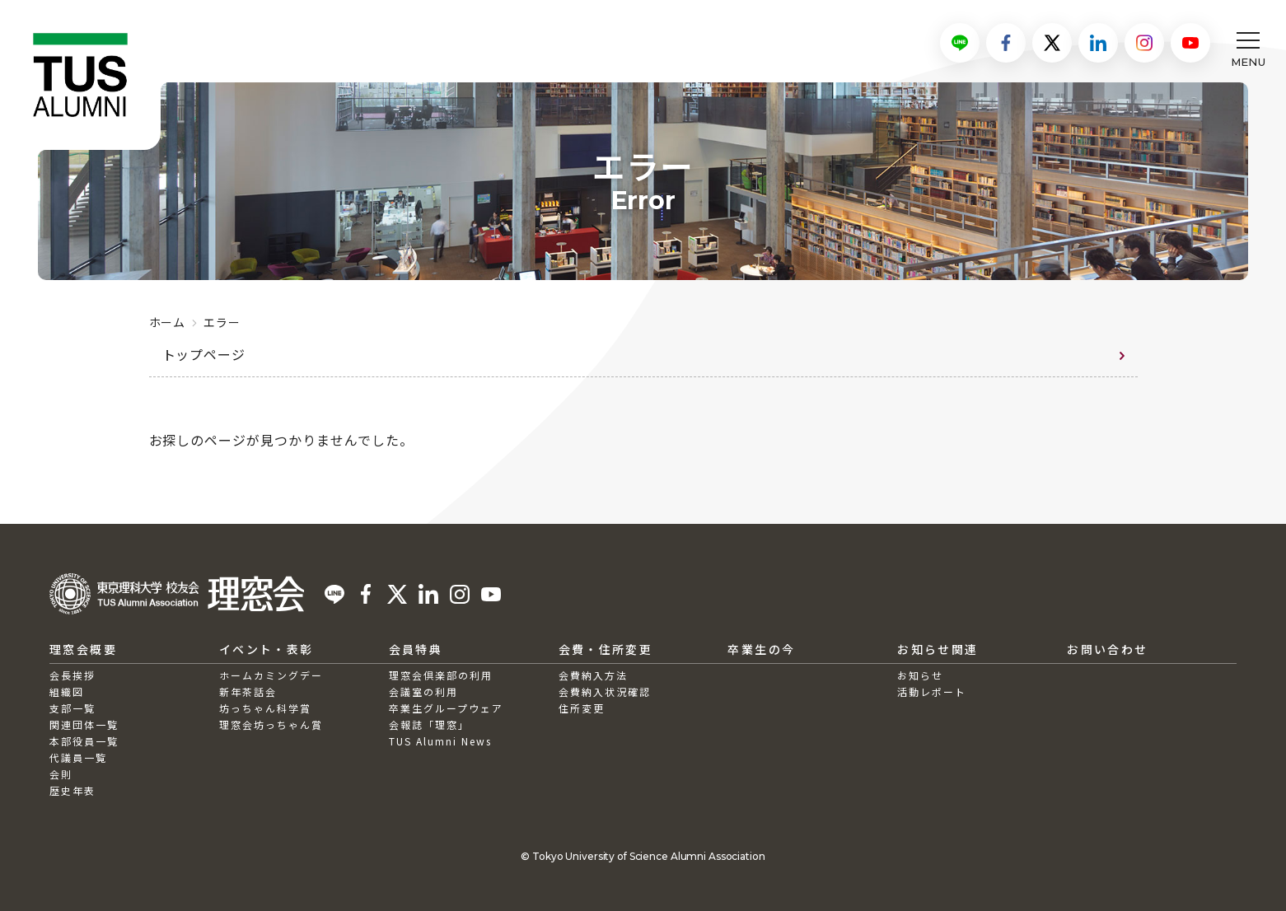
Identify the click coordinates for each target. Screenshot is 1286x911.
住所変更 (582, 708)
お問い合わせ (1107, 649)
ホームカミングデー (271, 675)
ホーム (167, 322)
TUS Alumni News (441, 741)
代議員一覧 (78, 757)
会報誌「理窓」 (429, 724)
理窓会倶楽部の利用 (441, 675)
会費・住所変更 (606, 649)
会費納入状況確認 (605, 691)
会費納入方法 (593, 675)
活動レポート (931, 691)
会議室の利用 (423, 691)
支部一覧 (72, 708)
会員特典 (416, 649)
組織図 (66, 691)
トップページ (204, 354)
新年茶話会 (248, 691)
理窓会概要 (83, 649)
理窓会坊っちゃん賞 (271, 724)
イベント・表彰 (266, 649)
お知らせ (920, 675)
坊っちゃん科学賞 (265, 708)
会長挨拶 (72, 675)
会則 (60, 774)
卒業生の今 (761, 649)
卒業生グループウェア (446, 708)
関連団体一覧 (84, 724)
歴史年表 (72, 790)
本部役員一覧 (84, 741)
